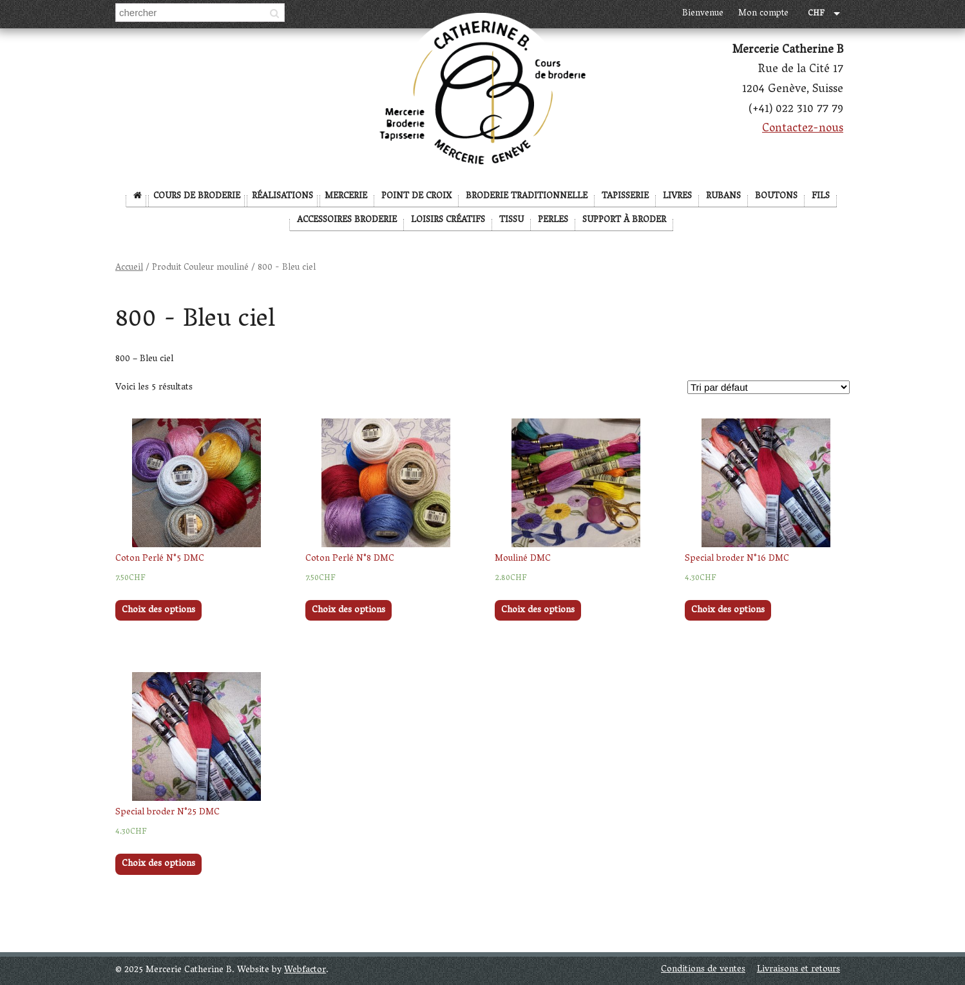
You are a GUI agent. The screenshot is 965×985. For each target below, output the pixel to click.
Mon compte (763, 14)
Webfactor (305, 970)
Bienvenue (702, 14)
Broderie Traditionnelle (527, 196)
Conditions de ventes (703, 970)
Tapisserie (625, 196)
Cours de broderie (196, 196)
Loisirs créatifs (448, 220)
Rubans (723, 196)
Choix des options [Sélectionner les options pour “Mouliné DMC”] (538, 610)
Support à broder (624, 220)
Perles (553, 220)
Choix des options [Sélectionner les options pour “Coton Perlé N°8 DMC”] (348, 610)
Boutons (776, 196)
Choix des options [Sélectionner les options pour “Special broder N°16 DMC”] (728, 610)
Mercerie (346, 196)
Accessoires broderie (347, 220)
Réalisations (282, 196)
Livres (677, 196)
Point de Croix (416, 196)
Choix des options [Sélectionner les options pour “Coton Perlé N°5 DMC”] (158, 610)
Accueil (129, 268)
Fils (821, 196)
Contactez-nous (802, 129)
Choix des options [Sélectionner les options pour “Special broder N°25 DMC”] (158, 864)
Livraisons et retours (798, 970)
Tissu (511, 220)
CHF (816, 14)
